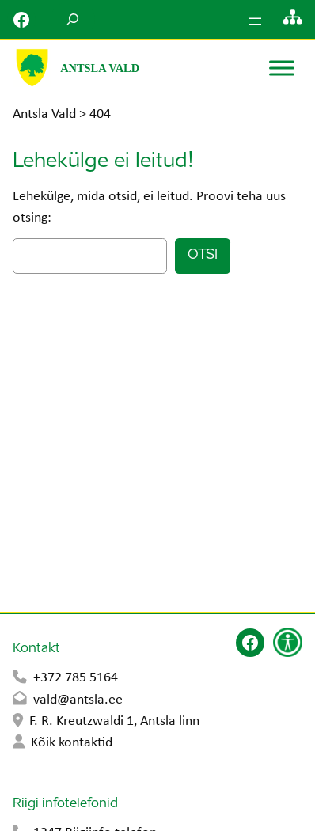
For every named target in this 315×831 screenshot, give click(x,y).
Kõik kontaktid (71, 742)
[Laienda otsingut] (73, 19)
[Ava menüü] (254, 21)
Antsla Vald (99, 68)
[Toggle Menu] (281, 67)
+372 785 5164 (75, 678)
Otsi (203, 255)
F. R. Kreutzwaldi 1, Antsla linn (114, 721)
